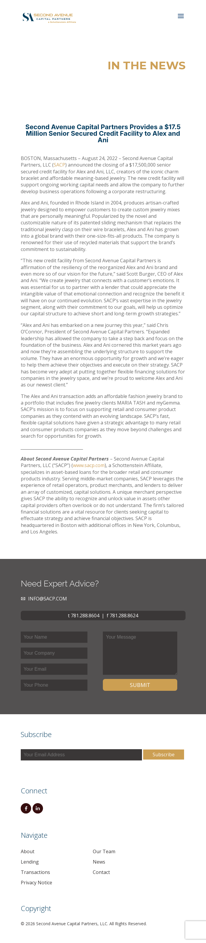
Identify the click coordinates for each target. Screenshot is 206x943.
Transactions (35, 872)
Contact (101, 872)
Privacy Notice (36, 882)
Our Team (104, 851)
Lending (30, 862)
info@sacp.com (47, 598)
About (27, 851)
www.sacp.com (89, 465)
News (99, 862)
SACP (59, 165)
